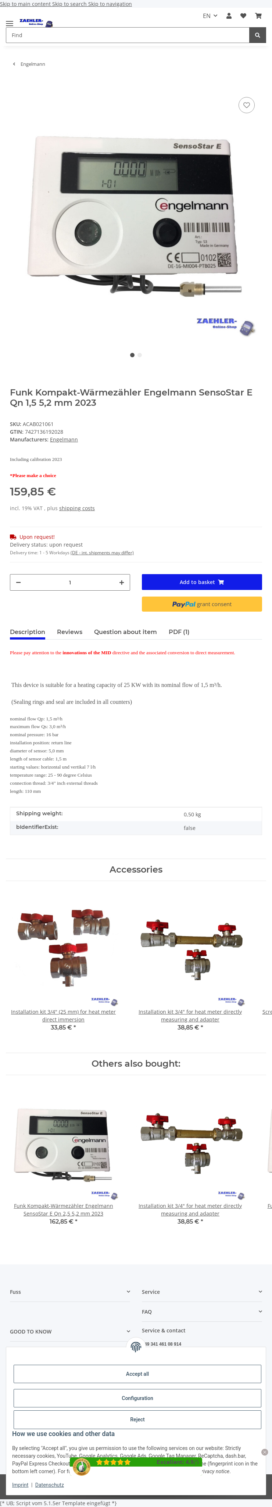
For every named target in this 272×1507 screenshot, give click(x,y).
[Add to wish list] (247, 105)
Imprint (20, 1485)
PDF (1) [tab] (179, 632)
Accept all (137, 1374)
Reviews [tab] (69, 632)
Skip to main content (26, 3)
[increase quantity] (122, 582)
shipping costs (77, 508)
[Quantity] (70, 582)
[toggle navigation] (9, 20)
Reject (137, 1419)
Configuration (137, 1398)
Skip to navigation (110, 3)
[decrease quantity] (18, 582)
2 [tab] (139, 355)
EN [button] (207, 16)
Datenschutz (49, 1485)
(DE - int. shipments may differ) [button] (102, 553)
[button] (229, 15)
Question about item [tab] (125, 632)
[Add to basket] (16, 84)
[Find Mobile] (128, 35)
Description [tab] (27, 632)
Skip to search (70, 3)
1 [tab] (132, 355)
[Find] (257, 35)
